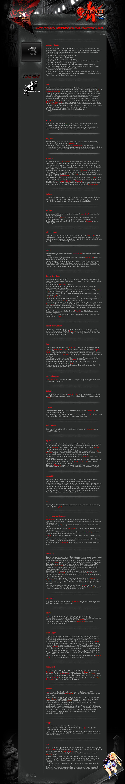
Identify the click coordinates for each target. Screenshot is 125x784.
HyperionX (58, 102)
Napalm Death (93, 184)
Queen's (89, 221)
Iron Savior (71, 528)
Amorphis (78, 311)
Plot (35, 52)
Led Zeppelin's (58, 566)
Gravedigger (64, 674)
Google (51, 100)
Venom (48, 692)
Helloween (67, 181)
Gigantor (84, 585)
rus (101, 34)
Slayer (48, 616)
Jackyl (65, 300)
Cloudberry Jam (51, 380)
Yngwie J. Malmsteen (80, 461)
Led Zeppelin (54, 562)
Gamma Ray (89, 258)
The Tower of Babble (53, 91)
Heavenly (91, 587)
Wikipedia (54, 104)
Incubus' (93, 177)
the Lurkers (65, 354)
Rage (56, 295)
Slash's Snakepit (67, 751)
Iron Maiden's (63, 285)
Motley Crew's (77, 145)
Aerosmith (70, 144)
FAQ (98, 90)
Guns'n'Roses (65, 162)
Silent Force (64, 542)
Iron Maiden (60, 181)
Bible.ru (48, 102)
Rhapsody (57, 465)
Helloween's (90, 429)
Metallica (55, 677)
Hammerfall (62, 573)
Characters (32, 50)
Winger (48, 535)
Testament (78, 181)
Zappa (48, 726)
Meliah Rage (50, 519)
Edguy (84, 728)
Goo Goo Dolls (73, 394)
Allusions (33, 48)
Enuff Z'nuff (91, 235)
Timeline (33, 54)
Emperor (72, 331)
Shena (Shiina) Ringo (61, 349)
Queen (76, 174)
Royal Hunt (81, 621)
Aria (74, 360)
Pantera (90, 414)
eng (104, 34)
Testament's (83, 170)
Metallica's (86, 456)
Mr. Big (62, 217)
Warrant (92, 674)
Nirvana (69, 701)
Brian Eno (72, 347)
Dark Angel (69, 694)
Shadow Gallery (51, 297)
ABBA (67, 124)
